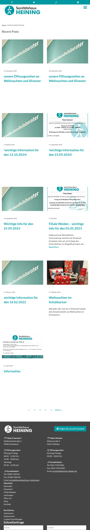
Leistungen (8, 495)
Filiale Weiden (10, 492)
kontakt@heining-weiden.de (65, 471)
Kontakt (7, 504)
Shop (6, 501)
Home (4, 25)
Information (12, 371)
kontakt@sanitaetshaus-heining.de (24, 480)
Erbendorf (8, 489)
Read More (54, 247)
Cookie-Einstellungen (13, 519)
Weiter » (58, 410)
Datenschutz (9, 516)
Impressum (8, 513)
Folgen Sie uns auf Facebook (70, 428)
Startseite (8, 486)
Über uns (8, 498)
